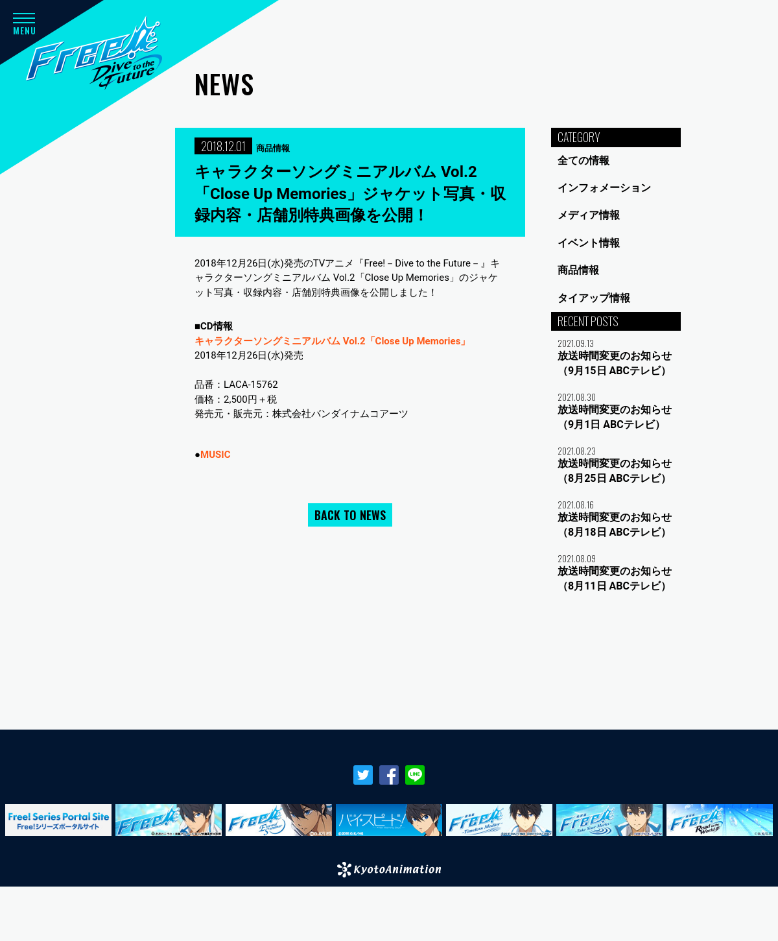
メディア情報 (589, 215)
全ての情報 (583, 160)
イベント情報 (589, 243)
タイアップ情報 (594, 298)
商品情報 (578, 270)
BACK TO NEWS (350, 514)
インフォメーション (604, 188)
